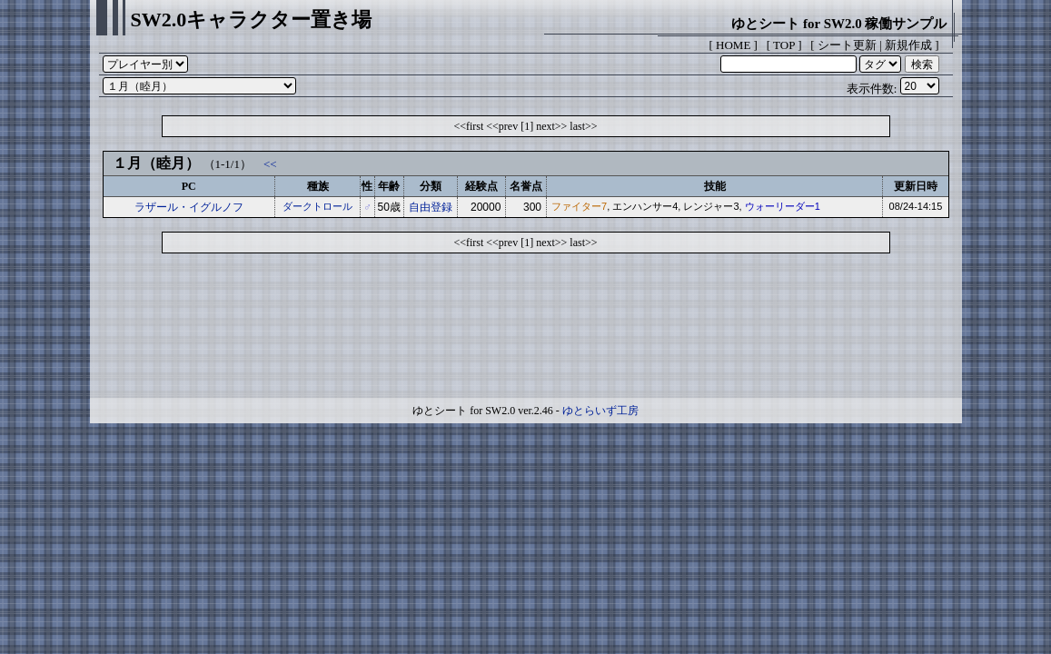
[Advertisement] (526, 330)
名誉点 (526, 186)
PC (189, 186)
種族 (318, 186)
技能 (715, 186)
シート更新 (847, 45)
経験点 (481, 186)
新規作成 (908, 45)
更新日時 (915, 186)
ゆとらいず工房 (600, 410)
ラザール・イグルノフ (188, 207)
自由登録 (430, 207)
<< (270, 164)
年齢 (389, 186)
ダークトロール (317, 206)
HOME (733, 45)
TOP (784, 45)
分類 (430, 186)
